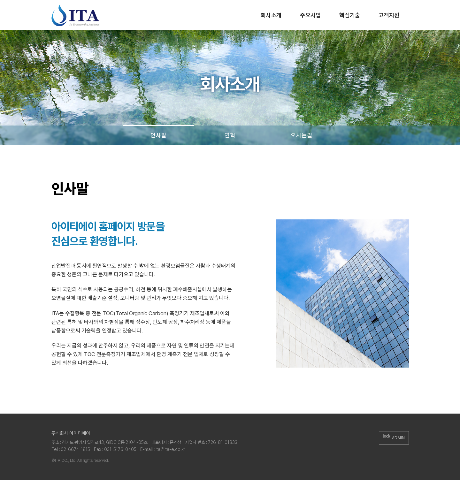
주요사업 (310, 15)
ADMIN (394, 438)
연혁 (230, 135)
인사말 (158, 135)
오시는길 (301, 135)
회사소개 (271, 15)
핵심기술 (349, 15)
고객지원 (389, 15)
